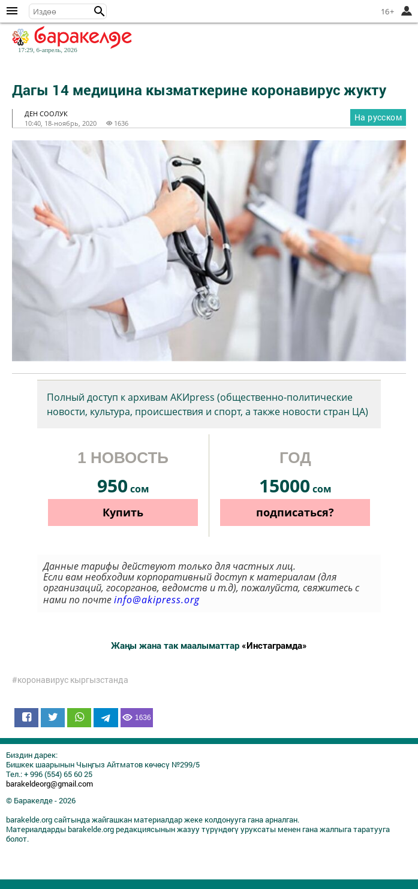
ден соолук (46, 113)
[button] (99, 11)
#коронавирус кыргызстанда (70, 680)
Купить (123, 512)
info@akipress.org (157, 599)
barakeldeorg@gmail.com (49, 783)
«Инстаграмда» (274, 645)
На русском (378, 117)
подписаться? (295, 512)
